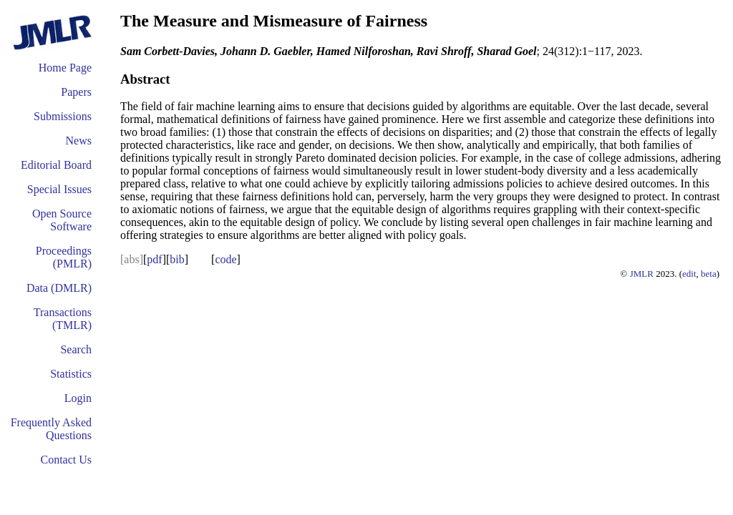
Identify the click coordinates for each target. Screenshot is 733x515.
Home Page (65, 68)
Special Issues (59, 189)
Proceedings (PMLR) (64, 257)
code (225, 259)
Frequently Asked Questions (51, 428)
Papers (76, 92)
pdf (154, 259)
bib (177, 259)
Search (76, 349)
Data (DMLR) (59, 288)
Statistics (71, 374)
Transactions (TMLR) (63, 318)
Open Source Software (62, 219)
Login (78, 398)
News (79, 140)
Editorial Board (56, 165)
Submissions (63, 116)
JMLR (642, 273)
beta (709, 273)
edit (689, 273)
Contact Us (66, 459)
